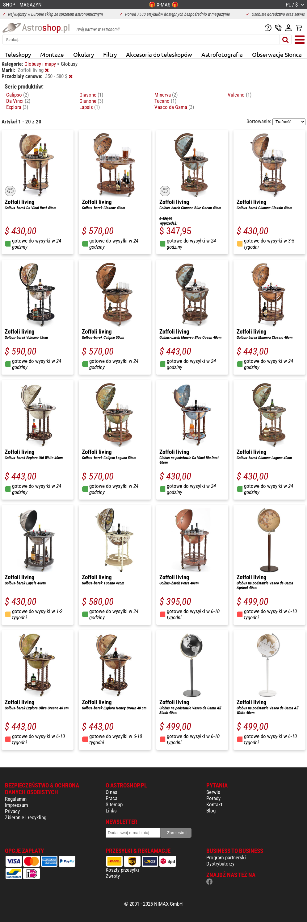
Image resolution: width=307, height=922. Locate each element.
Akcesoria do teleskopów (159, 54)
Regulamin (16, 799)
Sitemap (114, 804)
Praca (111, 798)
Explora (17, 107)
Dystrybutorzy (220, 864)
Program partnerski (226, 857)
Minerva (166, 95)
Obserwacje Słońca (277, 54)
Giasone (91, 95)
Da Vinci (18, 101)
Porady (213, 798)
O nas (111, 792)
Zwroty (113, 876)
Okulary (83, 54)
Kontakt (214, 804)
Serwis (213, 792)
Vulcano (239, 95)
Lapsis (89, 107)
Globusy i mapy (40, 64)
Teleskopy (18, 54)
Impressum (16, 805)
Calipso (17, 95)
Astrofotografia (222, 54)
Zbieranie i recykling (25, 817)
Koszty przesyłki (122, 870)
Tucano (165, 101)
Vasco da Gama (174, 107)
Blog (211, 811)
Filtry (110, 54)
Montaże (52, 54)
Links (111, 811)
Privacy (12, 811)
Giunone (91, 101)
